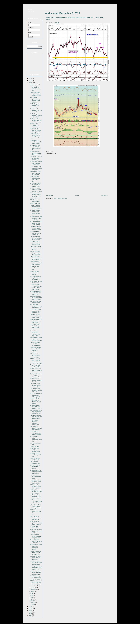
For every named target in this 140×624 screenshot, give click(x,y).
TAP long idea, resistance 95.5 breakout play (35, 125)
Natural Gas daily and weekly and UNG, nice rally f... (36, 206)
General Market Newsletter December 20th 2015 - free (35, 333)
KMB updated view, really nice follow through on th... (35, 481)
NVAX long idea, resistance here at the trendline (36, 110)
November (34, 586)
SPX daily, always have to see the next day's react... (35, 406)
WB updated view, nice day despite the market (35, 385)
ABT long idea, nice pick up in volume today (35, 476)
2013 (30, 608)
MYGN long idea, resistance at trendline (35, 105)
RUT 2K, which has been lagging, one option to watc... (36, 416)
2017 (30, 78)
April (32, 599)
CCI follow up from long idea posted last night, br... (35, 278)
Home (30, 9)
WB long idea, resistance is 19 (35, 462)
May (32, 597)
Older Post (104, 195)
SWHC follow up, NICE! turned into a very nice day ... (36, 577)
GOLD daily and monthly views (35, 200)
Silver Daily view (34, 198)
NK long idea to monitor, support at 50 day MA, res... (36, 142)
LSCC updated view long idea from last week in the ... (36, 168)
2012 (30, 610)
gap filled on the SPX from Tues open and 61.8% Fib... (36, 365)
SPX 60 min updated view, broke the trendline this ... (36, 163)
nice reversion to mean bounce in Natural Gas (35, 233)
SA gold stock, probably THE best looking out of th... (36, 306)
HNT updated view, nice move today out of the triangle (35, 496)
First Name (31, 23)
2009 (30, 615)
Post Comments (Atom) (60, 198)
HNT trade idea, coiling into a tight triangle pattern (35, 536)
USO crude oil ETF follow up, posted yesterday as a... (35, 572)
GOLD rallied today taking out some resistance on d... (35, 311)
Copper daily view (35, 203)
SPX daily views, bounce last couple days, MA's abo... (36, 263)
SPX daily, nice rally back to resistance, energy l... (36, 248)
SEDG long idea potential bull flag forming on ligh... (35, 130)
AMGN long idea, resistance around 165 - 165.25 (36, 115)
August (33, 591)
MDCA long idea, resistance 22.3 (35, 459)
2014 (30, 606)
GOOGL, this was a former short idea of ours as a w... (35, 557)
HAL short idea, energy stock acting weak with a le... (36, 439)
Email (29, 32)
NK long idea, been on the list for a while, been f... (35, 173)
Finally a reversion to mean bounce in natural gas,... (36, 321)
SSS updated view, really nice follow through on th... (35, 486)
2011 (30, 612)
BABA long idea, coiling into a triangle (34, 273)
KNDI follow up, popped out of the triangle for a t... (35, 518)
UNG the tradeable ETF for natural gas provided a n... (36, 228)
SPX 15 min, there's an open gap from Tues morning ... (36, 370)
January (33, 604)
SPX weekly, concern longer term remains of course (36, 339)
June (32, 595)
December (34, 84)
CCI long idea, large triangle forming (35, 301)
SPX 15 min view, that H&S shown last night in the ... (36, 344)
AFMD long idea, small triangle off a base (36, 455)
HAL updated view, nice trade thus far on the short (36, 390)
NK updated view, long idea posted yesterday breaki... (36, 94)
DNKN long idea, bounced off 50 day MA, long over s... (36, 136)
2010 (30, 614)
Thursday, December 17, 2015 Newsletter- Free (36, 375)
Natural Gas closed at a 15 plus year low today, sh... (35, 552)
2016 (30, 80)
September (34, 589)
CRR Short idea (34, 446)
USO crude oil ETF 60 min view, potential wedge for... (35, 327)
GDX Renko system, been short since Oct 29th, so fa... (36, 411)
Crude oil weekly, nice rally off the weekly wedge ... (35, 243)
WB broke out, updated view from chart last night (36, 428)
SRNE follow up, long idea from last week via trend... (36, 282)
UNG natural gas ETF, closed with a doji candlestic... (36, 501)
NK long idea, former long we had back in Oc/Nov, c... (36, 567)
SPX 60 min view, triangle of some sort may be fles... (36, 189)
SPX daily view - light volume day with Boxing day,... (36, 218)
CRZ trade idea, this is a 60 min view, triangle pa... (35, 292)
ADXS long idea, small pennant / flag (35, 268)
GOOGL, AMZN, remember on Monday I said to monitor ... (35, 401)
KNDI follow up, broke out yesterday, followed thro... (35, 422)
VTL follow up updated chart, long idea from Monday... (35, 100)
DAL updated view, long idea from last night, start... (36, 471)
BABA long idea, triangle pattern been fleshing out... (35, 179)
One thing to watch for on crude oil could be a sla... (35, 184)
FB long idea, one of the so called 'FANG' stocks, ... (35, 158)
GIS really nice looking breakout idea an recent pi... (36, 433)
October (33, 588)
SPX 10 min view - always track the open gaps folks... (36, 253)
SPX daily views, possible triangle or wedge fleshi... (35, 194)
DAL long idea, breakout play (34, 526)
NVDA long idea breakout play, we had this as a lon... (36, 120)
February (33, 602)
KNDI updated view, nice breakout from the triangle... (36, 491)
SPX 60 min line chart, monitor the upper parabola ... (36, 258)
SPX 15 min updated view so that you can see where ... (36, 582)
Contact (31, 12)
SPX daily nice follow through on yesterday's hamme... (36, 547)
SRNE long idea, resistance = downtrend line (35, 450)
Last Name (31, 28)
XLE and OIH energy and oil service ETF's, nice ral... (36, 223)
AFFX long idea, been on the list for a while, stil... (36, 541)
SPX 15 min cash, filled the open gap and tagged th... (36, 562)
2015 (30, 82)
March (32, 601)
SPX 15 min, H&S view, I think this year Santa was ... (36, 360)
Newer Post (49, 195)
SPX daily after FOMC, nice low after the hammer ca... (35, 512)
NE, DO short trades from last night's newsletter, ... (36, 355)
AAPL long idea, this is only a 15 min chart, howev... (36, 287)
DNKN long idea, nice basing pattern (35, 466)
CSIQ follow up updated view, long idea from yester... (36, 523)
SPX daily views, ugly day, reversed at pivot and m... (36, 380)
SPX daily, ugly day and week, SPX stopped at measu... (35, 350)
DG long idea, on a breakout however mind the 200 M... (36, 297)
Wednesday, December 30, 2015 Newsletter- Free (35, 88)
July (32, 593)
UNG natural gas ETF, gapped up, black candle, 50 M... (35, 147)
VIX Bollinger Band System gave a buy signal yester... (36, 506)
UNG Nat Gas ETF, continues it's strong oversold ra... (35, 212)
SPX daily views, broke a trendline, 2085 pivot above (35, 153)
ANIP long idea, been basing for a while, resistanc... (36, 531)
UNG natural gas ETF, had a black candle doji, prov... (36, 316)
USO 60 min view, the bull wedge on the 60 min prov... (36, 238)
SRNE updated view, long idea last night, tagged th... (36, 395)
